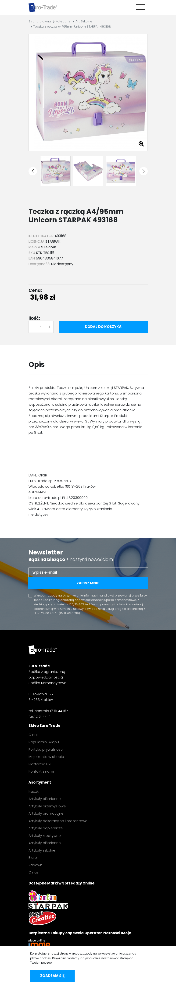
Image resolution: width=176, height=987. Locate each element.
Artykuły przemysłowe (47, 806)
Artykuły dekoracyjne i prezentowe (58, 820)
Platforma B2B (41, 764)
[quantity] (41, 327)
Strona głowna (40, 21)
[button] (33, 171)
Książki (34, 791)
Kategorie (63, 21)
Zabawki (36, 865)
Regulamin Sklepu (44, 741)
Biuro (33, 857)
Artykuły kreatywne (45, 835)
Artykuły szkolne (42, 850)
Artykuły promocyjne (46, 813)
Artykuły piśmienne (45, 798)
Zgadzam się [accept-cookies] (52, 975)
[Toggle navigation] (139, 7)
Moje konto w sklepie (46, 756)
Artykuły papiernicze (46, 828)
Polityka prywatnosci (46, 749)
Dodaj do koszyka (103, 326)
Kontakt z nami (41, 771)
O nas (34, 734)
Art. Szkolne (83, 21)
